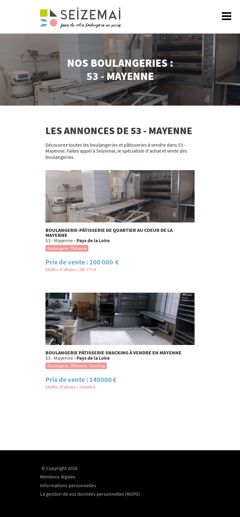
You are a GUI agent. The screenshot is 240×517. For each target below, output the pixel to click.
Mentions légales (58, 476)
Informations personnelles (68, 485)
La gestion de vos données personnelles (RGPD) (90, 494)
